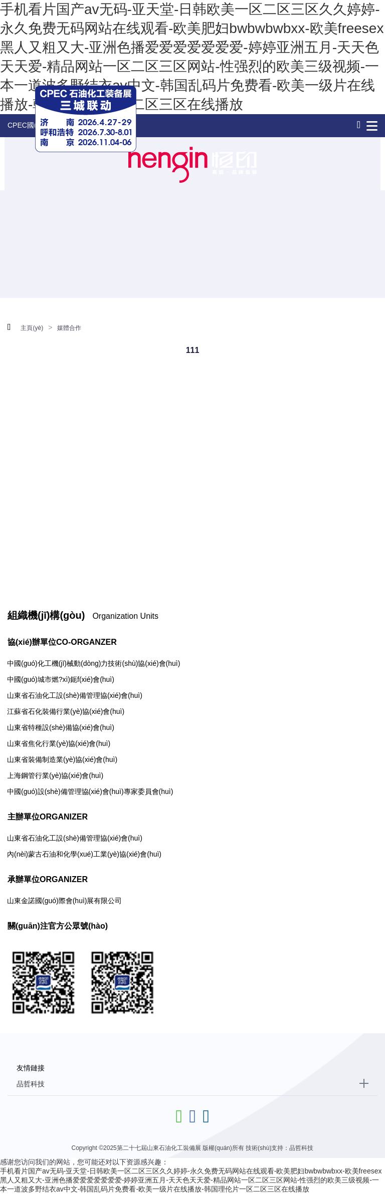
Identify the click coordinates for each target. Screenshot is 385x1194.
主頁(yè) (32, 327)
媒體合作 (69, 327)
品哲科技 (31, 1084)
